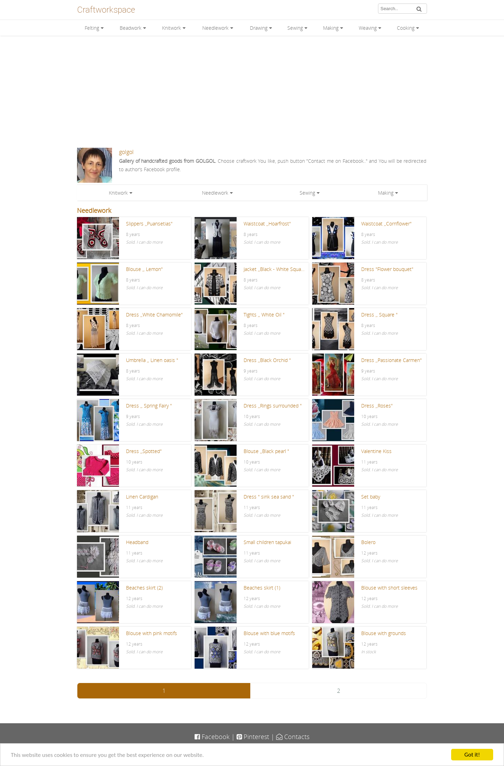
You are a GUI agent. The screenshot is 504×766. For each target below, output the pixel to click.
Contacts (292, 736)
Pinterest (253, 736)
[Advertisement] (252, 92)
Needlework (215, 28)
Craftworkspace (106, 10)
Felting (92, 28)
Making (330, 28)
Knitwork (171, 28)
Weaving (368, 28)
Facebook (212, 736)
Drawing (258, 28)
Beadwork (130, 28)
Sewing (295, 28)
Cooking (405, 28)
